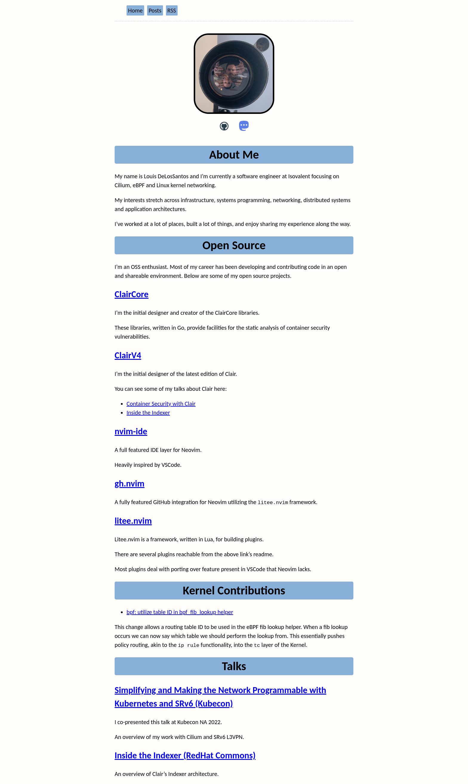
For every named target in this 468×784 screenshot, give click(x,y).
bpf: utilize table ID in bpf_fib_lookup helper (180, 611)
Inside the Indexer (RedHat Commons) (185, 754)
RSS (171, 10)
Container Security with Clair (161, 403)
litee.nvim (133, 520)
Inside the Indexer (148, 412)
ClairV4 (128, 355)
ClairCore (132, 294)
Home (135, 10)
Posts (155, 10)
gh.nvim (129, 483)
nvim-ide (131, 431)
